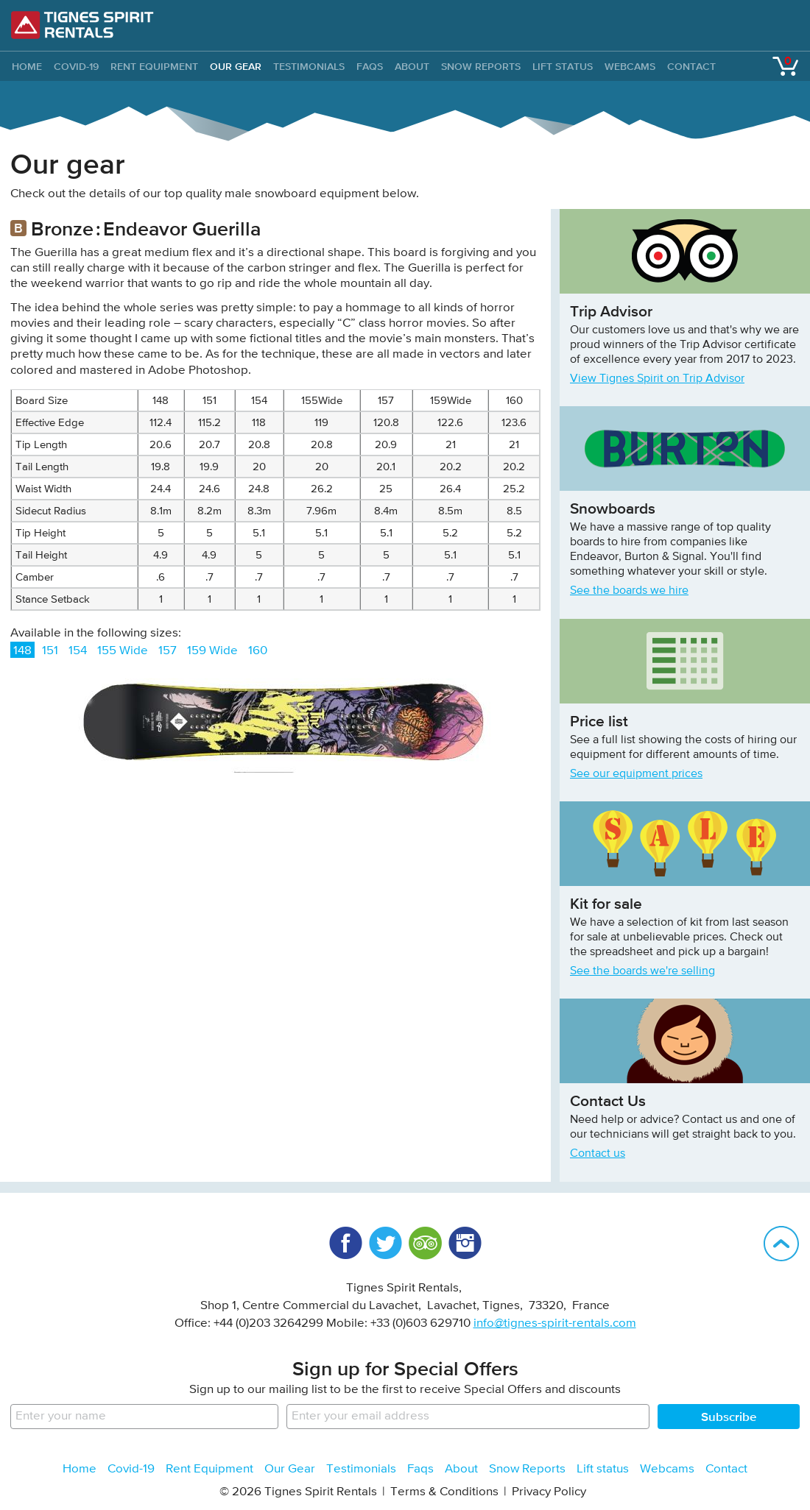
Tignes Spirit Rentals (82, 25)
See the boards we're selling (642, 971)
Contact (691, 66)
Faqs (369, 66)
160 (257, 651)
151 (50, 651)
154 (77, 651)
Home (79, 1469)
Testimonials (309, 66)
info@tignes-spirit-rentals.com (554, 1323)
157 (167, 651)
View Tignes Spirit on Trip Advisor (657, 379)
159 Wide (212, 651)
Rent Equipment (154, 66)
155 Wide (122, 651)
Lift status (562, 66)
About (412, 66)
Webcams (630, 66)
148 (22, 651)
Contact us (597, 1154)
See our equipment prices (636, 774)
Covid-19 (76, 66)
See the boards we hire (629, 591)
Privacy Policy (549, 1492)
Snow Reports (481, 66)
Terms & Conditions (444, 1492)
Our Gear (235, 66)
